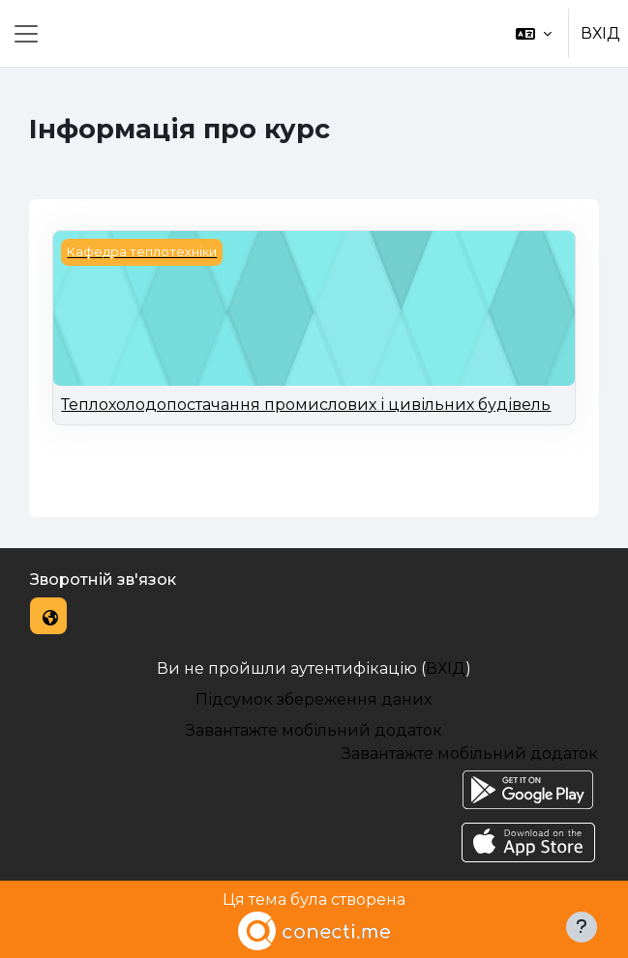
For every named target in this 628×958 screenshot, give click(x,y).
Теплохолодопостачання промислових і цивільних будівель (306, 404)
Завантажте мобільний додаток (314, 730)
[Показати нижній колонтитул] (581, 927)
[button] (533, 33)
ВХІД (600, 33)
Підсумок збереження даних (313, 699)
